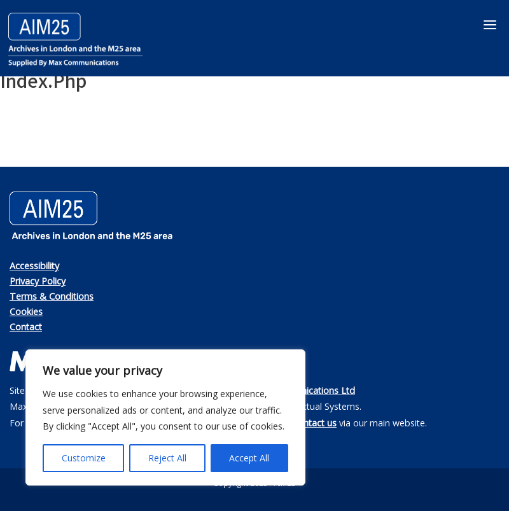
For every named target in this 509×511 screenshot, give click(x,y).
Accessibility (34, 266)
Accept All (249, 458)
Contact (26, 327)
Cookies (26, 311)
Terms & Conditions (52, 296)
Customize (84, 458)
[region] (165, 417)
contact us (315, 423)
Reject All (167, 458)
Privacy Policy (38, 281)
